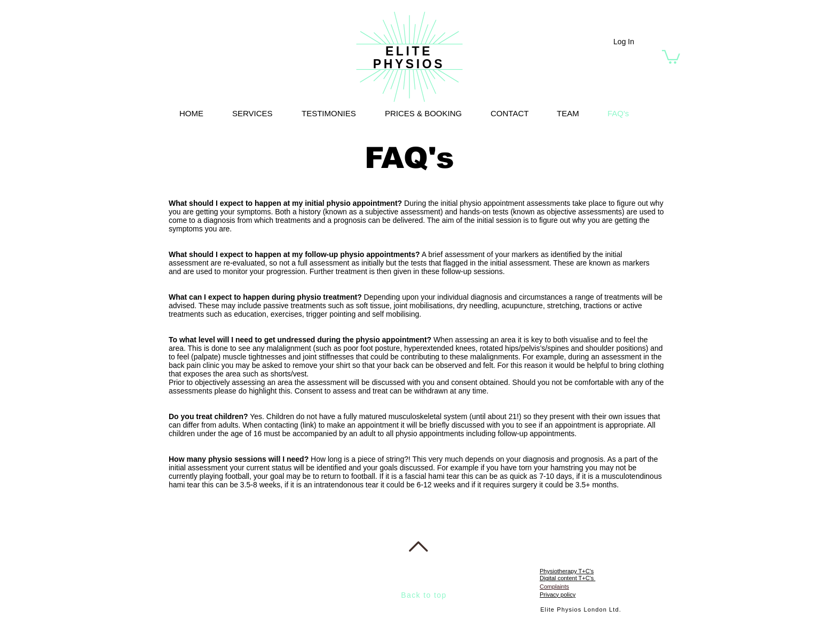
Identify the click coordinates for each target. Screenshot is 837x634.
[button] (671, 56)
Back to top (423, 595)
